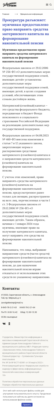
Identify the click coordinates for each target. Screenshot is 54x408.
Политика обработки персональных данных (23, 381)
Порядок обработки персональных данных (22, 385)
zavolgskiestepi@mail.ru (12, 302)
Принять (27, 405)
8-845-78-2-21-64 (27, 307)
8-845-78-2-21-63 (9, 307)
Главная (5, 14)
